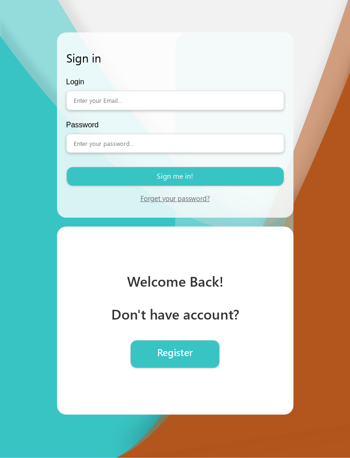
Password (82, 125)
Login (75, 82)
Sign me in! (175, 176)
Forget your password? (175, 198)
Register (175, 352)
